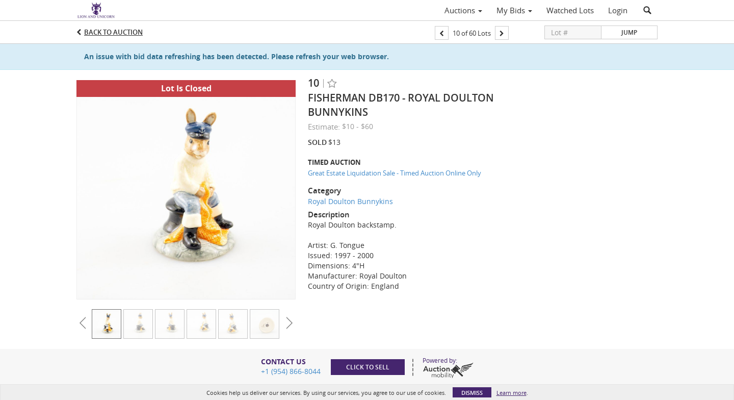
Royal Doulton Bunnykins (350, 201)
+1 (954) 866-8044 (291, 371)
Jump (629, 32)
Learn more (511, 392)
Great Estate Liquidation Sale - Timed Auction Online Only (394, 173)
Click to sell (367, 367)
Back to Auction (113, 32)
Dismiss (472, 392)
